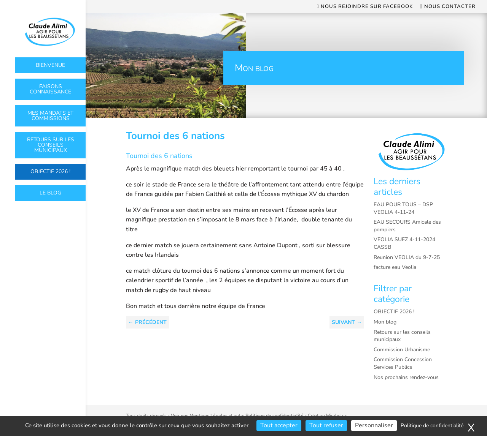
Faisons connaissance (50, 89)
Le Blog (50, 192)
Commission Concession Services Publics (403, 363)
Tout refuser (326, 425)
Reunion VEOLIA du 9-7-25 (407, 257)
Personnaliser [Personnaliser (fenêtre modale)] (374, 425)
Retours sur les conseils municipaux (50, 145)
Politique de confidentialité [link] (432, 425)
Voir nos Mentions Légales (199, 415)
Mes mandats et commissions (50, 115)
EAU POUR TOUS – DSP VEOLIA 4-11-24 (403, 208)
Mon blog (385, 321)
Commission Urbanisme (402, 349)
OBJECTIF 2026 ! (50, 171)
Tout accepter (279, 425)
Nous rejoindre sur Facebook (365, 7)
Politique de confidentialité (274, 415)
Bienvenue (50, 65)
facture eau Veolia (395, 267)
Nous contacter (448, 7)
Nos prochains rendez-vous (406, 377)
